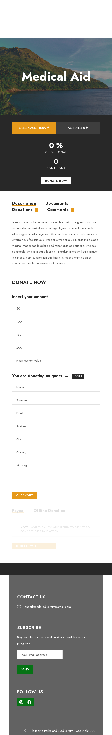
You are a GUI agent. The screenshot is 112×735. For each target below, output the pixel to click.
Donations (22, 210)
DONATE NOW (56, 181)
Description (24, 204)
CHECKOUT (24, 495)
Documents (56, 203)
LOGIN (78, 376)
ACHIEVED (78, 128)
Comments (58, 210)
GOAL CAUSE (34, 128)
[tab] (24, 204)
